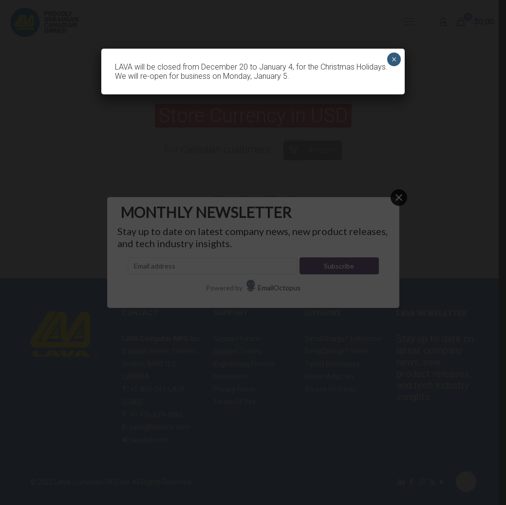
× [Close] (394, 59)
